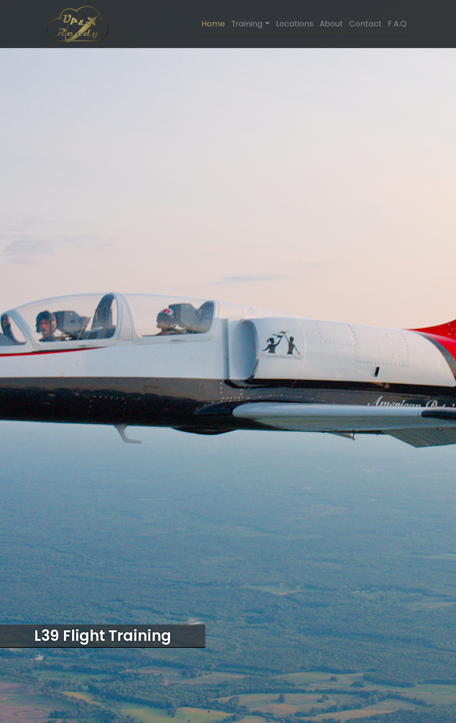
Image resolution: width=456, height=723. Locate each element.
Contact (365, 23)
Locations (294, 23)
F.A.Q (397, 23)
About (331, 23)
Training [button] (247, 23)
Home (213, 23)
